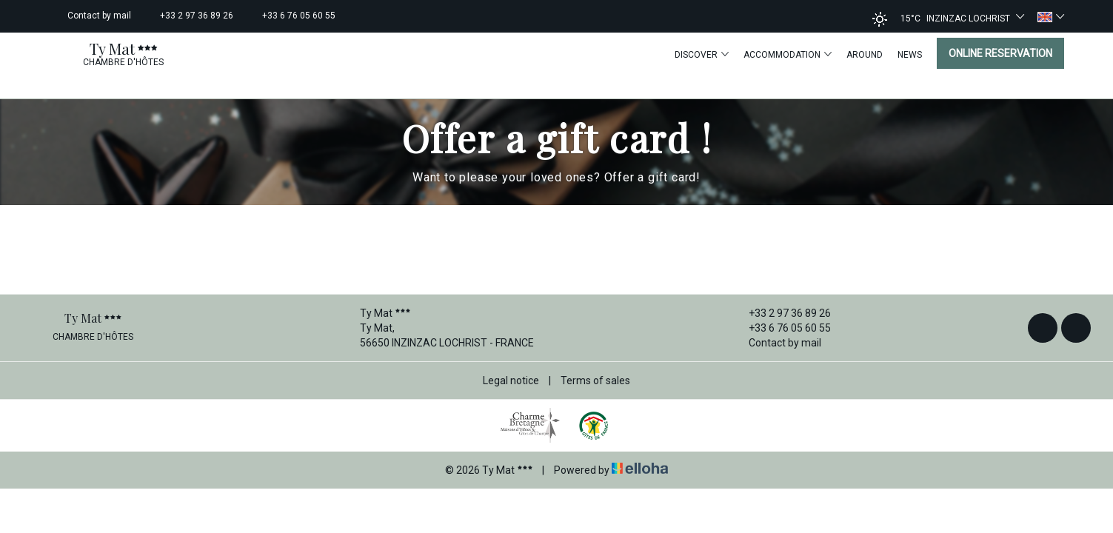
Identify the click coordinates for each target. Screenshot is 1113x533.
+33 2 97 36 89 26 (781, 313)
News (910, 55)
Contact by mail (776, 342)
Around (864, 55)
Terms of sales (595, 380)
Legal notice (511, 380)
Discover (702, 54)
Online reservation (1000, 53)
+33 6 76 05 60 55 (781, 328)
